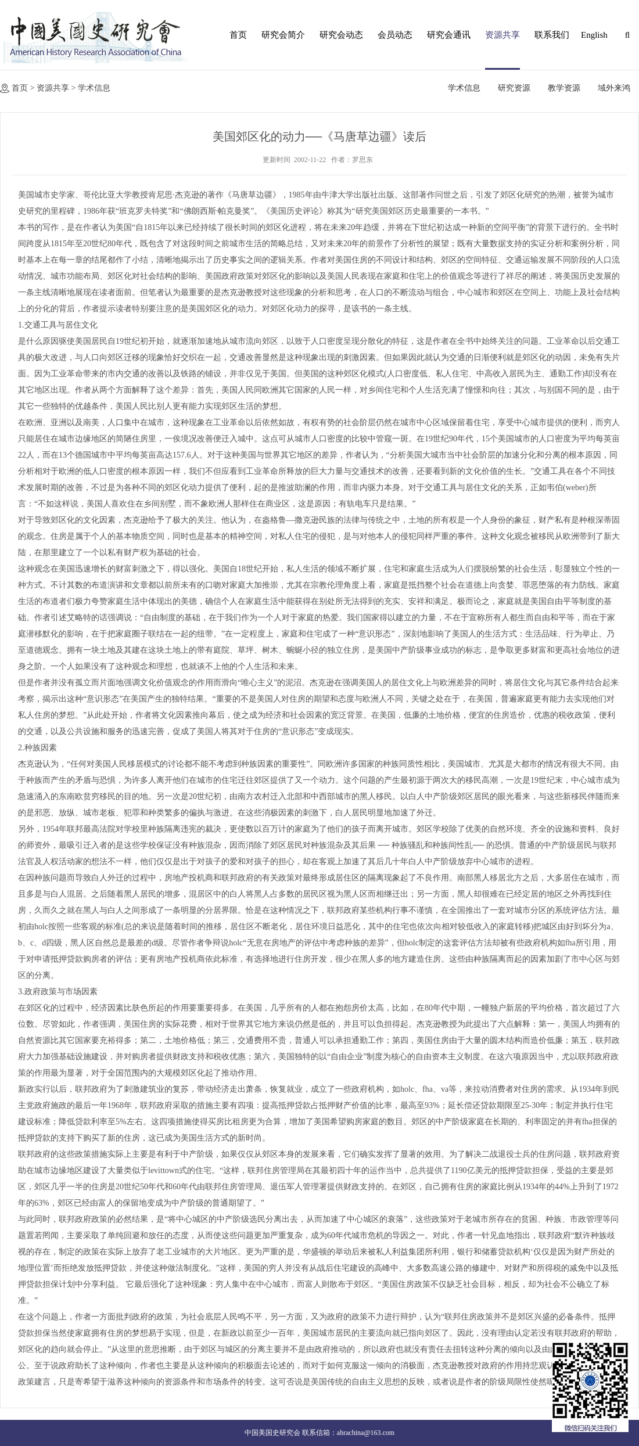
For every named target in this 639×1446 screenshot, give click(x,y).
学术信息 (94, 88)
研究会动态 (341, 34)
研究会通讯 (449, 34)
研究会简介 (283, 34)
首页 (238, 34)
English (592, 34)
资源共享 (502, 34)
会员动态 (395, 34)
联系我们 (551, 34)
